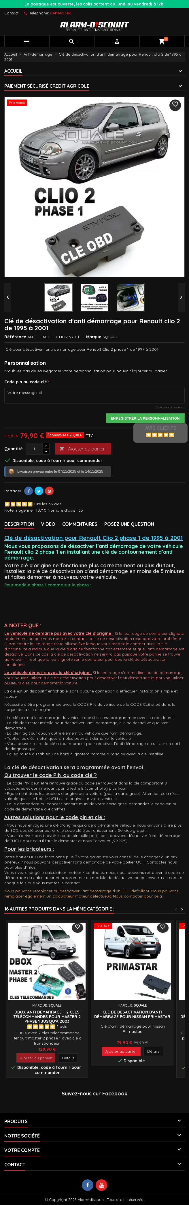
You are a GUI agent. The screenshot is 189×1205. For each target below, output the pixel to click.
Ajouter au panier (82, 449)
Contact (11, 13)
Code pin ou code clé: (26, 381)
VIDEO (48, 524)
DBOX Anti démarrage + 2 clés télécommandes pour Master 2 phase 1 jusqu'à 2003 (47, 1016)
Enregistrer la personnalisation (145, 418)
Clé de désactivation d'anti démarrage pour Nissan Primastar (132, 1014)
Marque (93, 336)
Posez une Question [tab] (129, 524)
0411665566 (60, 13)
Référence (15, 336)
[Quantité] (34, 449)
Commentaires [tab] (79, 524)
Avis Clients (160, 428)
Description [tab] (19, 524)
